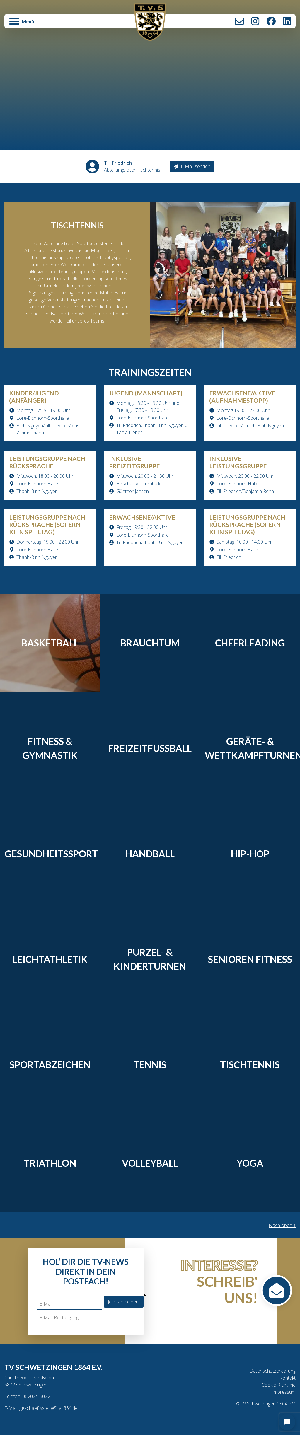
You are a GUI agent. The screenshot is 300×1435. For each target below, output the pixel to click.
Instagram (255, 21)
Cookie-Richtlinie (279, 1385)
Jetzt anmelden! (123, 1302)
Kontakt (239, 21)
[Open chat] (287, 1422)
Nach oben (282, 1225)
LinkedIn (287, 21)
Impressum (284, 1392)
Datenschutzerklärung (273, 1371)
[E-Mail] (69, 1304)
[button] (53, 24)
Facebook (271, 21)
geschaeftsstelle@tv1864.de (48, 1408)
